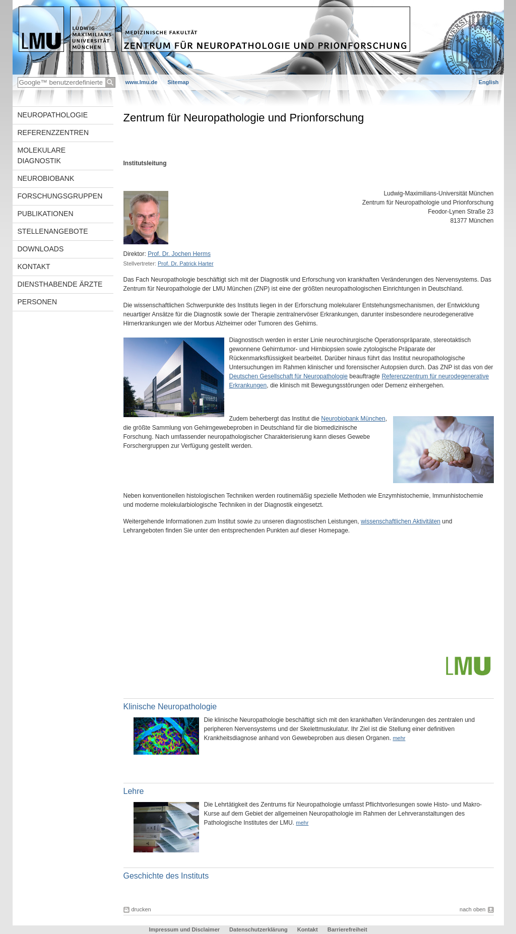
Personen (37, 302)
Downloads (41, 249)
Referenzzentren (53, 132)
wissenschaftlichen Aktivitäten (400, 521)
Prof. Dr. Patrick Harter (186, 263)
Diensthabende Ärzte (60, 284)
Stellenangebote (53, 231)
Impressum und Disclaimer (184, 929)
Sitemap (178, 82)
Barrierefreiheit (347, 929)
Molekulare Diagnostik (42, 155)
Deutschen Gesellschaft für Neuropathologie (288, 376)
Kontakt (34, 266)
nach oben (472, 909)
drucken (141, 909)
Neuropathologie (53, 115)
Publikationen (46, 214)
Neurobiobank (46, 178)
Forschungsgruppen (60, 196)
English (489, 82)
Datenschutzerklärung (258, 929)
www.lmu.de (141, 82)
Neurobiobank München (353, 418)
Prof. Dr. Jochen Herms (179, 253)
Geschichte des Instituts (166, 876)
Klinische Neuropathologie (170, 706)
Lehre (133, 791)
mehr (399, 738)
